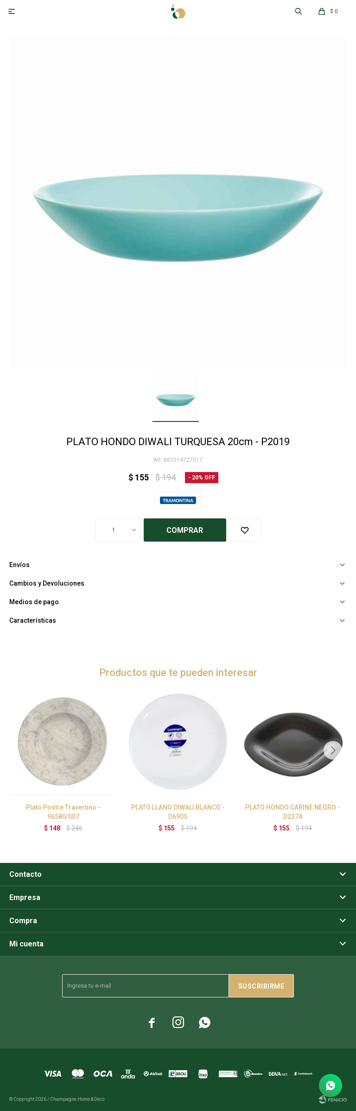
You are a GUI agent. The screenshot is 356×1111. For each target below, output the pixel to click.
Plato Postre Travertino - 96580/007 (63, 812)
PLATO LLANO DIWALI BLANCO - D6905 (178, 812)
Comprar (184, 530)
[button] (333, 750)
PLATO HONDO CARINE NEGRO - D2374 (292, 812)
